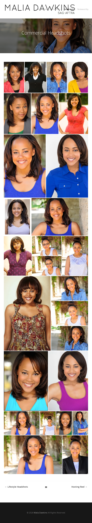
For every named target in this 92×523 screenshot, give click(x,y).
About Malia (43, 9)
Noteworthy (82, 9)
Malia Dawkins (40, 512)
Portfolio (56, 9)
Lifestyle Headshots (16, 486)
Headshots (69, 9)
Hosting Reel (79, 486)
